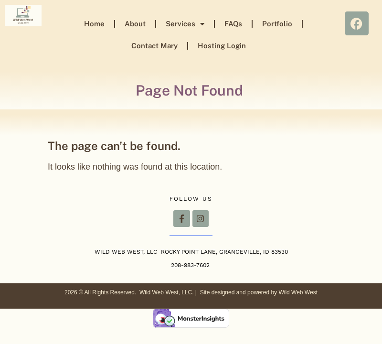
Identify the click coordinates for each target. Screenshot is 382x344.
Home (94, 24)
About (135, 24)
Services (185, 24)
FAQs (233, 24)
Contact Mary (154, 46)
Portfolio (277, 24)
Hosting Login (222, 46)
